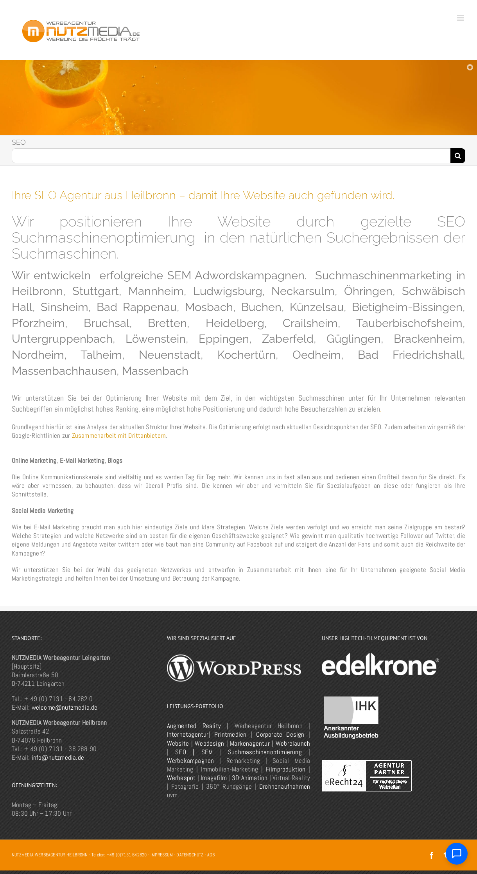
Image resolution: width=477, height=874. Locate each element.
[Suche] (457, 155)
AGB (211, 855)
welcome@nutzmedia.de (65, 707)
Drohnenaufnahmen (284, 786)
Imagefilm (214, 777)
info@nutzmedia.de (58, 757)
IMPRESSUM (162, 855)
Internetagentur (188, 734)
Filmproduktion (286, 769)
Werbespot (181, 777)
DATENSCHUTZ (189, 855)
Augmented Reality (194, 725)
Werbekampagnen (190, 760)
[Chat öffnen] (457, 854)
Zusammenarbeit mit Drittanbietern (119, 435)
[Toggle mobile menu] (461, 18)
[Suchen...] (231, 155)
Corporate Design (280, 734)
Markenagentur (250, 743)
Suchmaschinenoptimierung (265, 752)
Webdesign (209, 743)
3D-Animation (249, 777)
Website (178, 743)
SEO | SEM (194, 752)
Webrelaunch (293, 743)
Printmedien (230, 734)
